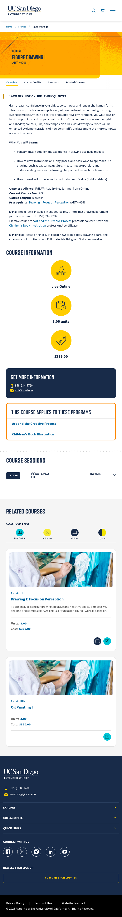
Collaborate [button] (13, 818)
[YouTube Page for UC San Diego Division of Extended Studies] (65, 852)
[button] (61, 475)
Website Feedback (74, 903)
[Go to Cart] (103, 10)
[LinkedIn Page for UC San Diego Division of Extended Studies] (50, 852)
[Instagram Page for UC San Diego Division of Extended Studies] (36, 852)
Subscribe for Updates (61, 878)
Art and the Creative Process (52, 221)
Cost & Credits (32, 82)
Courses (22, 26)
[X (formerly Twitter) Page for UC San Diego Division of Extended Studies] (22, 852)
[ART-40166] (61, 600)
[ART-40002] (61, 702)
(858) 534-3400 (16, 788)
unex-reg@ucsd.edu (19, 794)
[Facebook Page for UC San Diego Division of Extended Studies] (8, 852)
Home (9, 26)
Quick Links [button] (12, 828)
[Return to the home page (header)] (23, 10)
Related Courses (75, 82)
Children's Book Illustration (27, 225)
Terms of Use (43, 903)
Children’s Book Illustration (33, 434)
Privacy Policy (15, 903)
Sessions (53, 82)
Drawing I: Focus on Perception (49, 202)
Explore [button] (9, 808)
